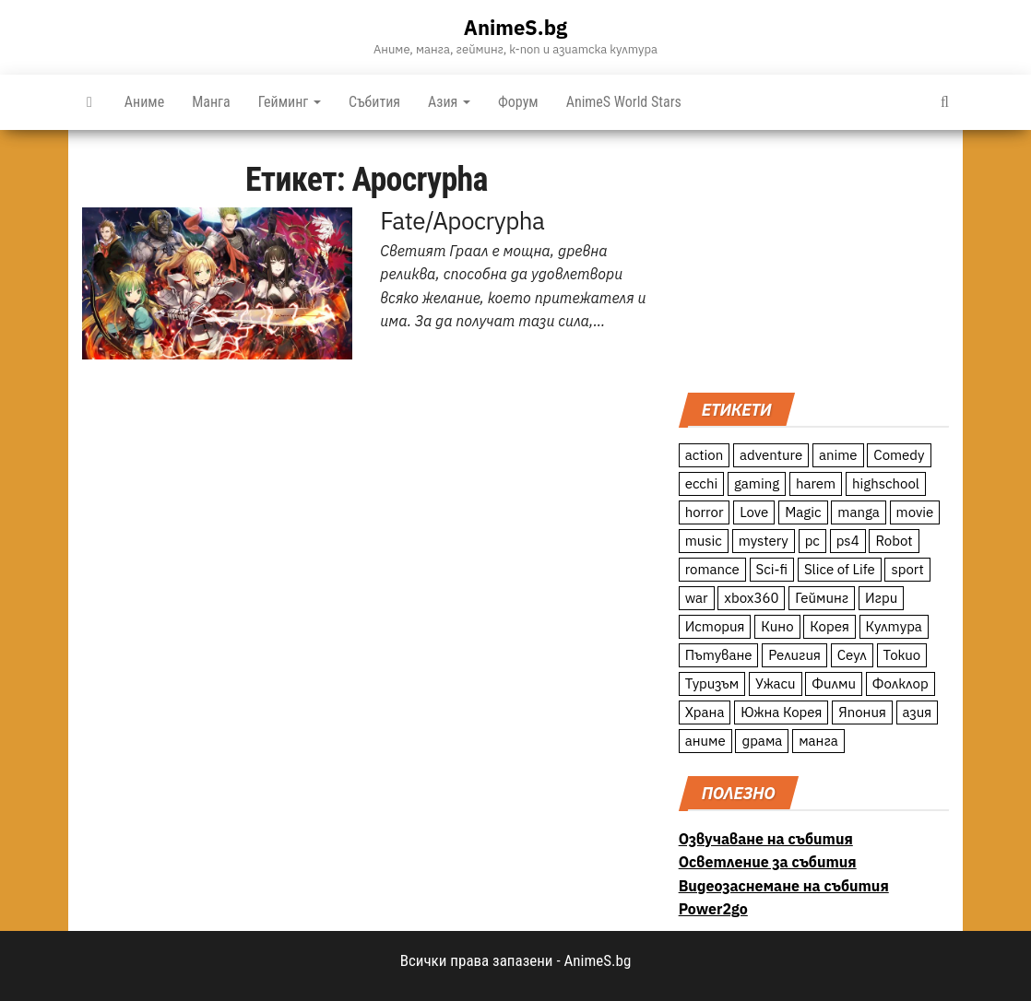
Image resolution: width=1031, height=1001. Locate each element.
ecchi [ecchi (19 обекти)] (701, 483)
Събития (374, 102)
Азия (449, 102)
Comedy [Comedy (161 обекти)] (898, 455)
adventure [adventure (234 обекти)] (771, 455)
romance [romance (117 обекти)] (712, 569)
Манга (211, 102)
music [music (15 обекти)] (703, 540)
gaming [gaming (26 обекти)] (756, 483)
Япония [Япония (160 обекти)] (862, 712)
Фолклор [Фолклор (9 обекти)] (900, 683)
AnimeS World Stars (623, 102)
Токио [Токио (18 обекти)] (902, 655)
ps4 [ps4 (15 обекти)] (847, 540)
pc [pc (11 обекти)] (812, 540)
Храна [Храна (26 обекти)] (705, 712)
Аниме (144, 102)
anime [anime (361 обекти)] (838, 455)
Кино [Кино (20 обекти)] (777, 626)
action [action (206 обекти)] (704, 455)
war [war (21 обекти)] (696, 597)
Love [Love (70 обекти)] (754, 512)
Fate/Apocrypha (462, 220)
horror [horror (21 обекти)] (704, 512)
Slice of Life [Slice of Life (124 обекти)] (839, 569)
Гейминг (289, 102)
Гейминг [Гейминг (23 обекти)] (821, 597)
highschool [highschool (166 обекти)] (885, 483)
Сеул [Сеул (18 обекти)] (852, 655)
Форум (518, 102)
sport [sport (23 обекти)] (907, 569)
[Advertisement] (814, 259)
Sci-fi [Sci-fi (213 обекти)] (772, 569)
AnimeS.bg (515, 27)
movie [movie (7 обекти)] (915, 512)
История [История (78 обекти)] (715, 626)
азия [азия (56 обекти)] (917, 712)
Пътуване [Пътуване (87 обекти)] (719, 655)
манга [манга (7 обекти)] (818, 740)
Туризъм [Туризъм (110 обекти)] (712, 683)
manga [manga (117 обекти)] (858, 512)
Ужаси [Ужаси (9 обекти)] (775, 683)
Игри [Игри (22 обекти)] (881, 597)
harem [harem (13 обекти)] (815, 483)
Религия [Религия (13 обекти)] (794, 655)
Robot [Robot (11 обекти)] (893, 540)
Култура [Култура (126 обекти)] (894, 626)
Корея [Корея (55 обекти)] (829, 626)
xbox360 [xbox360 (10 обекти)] (751, 597)
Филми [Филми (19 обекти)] (834, 683)
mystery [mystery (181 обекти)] (763, 540)
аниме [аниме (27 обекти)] (705, 740)
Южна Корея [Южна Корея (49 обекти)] (781, 712)
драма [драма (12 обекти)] (761, 740)
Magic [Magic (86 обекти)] (803, 512)
